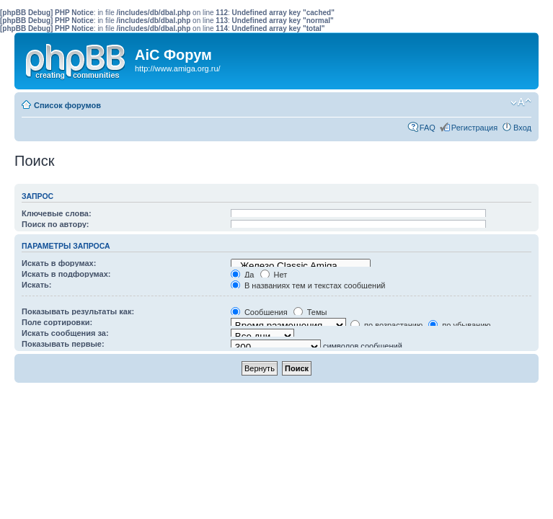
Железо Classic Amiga (300, 266)
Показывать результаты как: (78, 311)
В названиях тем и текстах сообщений (308, 285)
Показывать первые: (63, 344)
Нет (274, 274)
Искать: (36, 284)
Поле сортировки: (57, 322)
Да (243, 274)
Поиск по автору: (55, 224)
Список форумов (67, 105)
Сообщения (259, 312)
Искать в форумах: (59, 263)
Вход (522, 127)
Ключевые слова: (57, 213)
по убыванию (459, 325)
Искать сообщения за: (65, 333)
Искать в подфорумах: (66, 274)
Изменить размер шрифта (520, 102)
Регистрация (474, 127)
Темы (310, 312)
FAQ (427, 127)
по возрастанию (386, 325)
